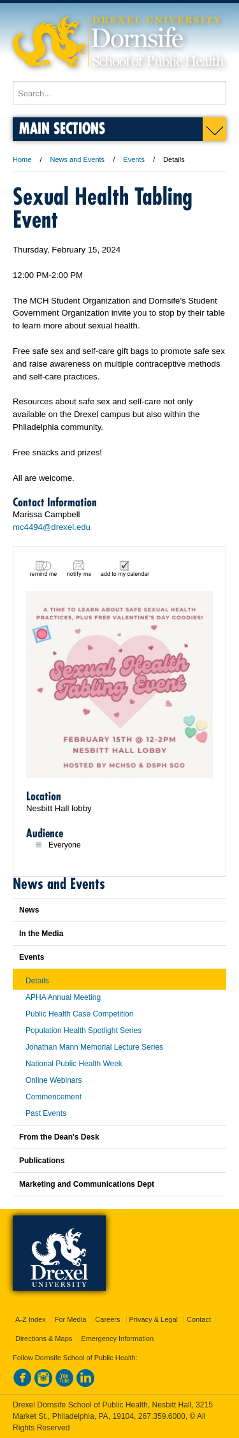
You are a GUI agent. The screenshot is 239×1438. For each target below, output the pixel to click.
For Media (71, 1319)
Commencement (53, 1096)
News (29, 910)
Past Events (45, 1113)
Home (22, 159)
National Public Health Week (73, 1063)
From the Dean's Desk (59, 1137)
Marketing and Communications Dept (86, 1184)
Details (37, 980)
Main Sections (62, 128)
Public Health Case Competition (79, 1013)
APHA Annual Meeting (63, 997)
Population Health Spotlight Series (83, 1030)
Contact (199, 1319)
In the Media (41, 933)
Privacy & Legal (153, 1319)
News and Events (77, 159)
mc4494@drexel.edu (52, 527)
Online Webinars (53, 1080)
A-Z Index (30, 1319)
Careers (107, 1319)
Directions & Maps (43, 1338)
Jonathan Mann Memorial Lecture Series (94, 1047)
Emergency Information (117, 1338)
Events (134, 159)
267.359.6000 (161, 1416)
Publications (41, 1160)
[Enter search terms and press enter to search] (119, 93)
